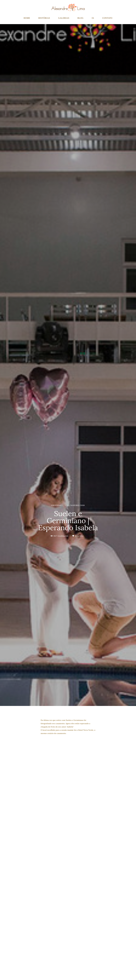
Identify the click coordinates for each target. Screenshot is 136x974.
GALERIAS (63, 18)
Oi (93, 18)
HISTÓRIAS (44, 18)
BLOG (81, 18)
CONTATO (107, 18)
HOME (27, 18)
